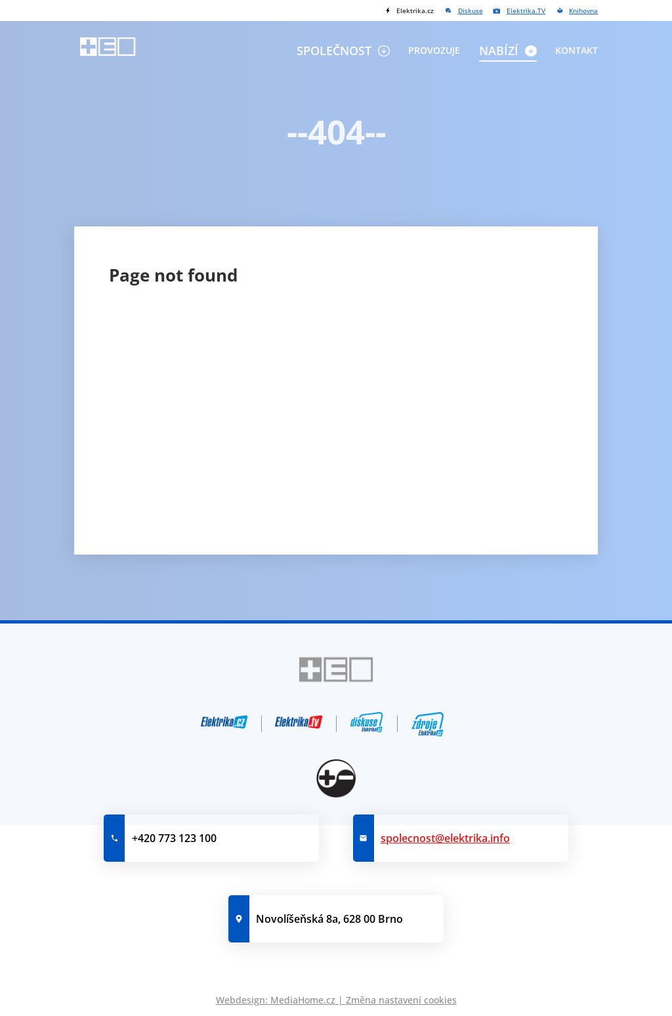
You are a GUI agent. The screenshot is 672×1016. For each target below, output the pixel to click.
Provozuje (434, 50)
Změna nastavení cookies (401, 1000)
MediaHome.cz (302, 1000)
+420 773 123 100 (174, 838)
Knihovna (583, 10)
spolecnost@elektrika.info (445, 838)
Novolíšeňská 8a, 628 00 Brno (329, 919)
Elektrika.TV (526, 10)
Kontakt (576, 50)
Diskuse (470, 10)
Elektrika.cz (415, 10)
